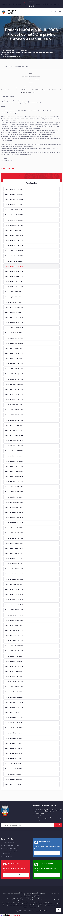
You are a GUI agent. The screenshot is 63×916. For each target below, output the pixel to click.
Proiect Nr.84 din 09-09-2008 (14, 369)
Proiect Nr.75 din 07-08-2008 (14, 415)
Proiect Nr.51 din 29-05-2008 (13, 528)
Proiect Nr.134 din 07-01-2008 (14, 189)
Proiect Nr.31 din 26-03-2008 (14, 630)
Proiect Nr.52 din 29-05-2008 (14, 522)
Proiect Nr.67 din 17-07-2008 (14, 451)
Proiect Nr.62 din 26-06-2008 (14, 476)
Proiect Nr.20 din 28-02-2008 (14, 687)
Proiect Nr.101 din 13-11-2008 (13, 281)
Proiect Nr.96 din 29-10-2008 (14, 307)
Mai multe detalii (47, 853)
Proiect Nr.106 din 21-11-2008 (14, 256)
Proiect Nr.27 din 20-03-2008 (14, 651)
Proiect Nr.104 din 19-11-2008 (14, 266)
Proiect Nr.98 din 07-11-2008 (13, 297)
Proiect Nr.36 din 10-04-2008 (14, 605)
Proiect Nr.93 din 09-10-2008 (14, 322)
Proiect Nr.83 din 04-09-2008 (14, 374)
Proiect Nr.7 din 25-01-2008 (13, 753)
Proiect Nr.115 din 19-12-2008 (14, 210)
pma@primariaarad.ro (43, 816)
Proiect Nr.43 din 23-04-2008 (14, 569)
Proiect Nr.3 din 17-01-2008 (13, 774)
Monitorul (13, 50)
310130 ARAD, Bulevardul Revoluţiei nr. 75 (49, 810)
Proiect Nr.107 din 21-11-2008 (14, 251)
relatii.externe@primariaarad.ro (46, 818)
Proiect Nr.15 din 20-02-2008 (14, 712)
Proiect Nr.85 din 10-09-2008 (14, 363)
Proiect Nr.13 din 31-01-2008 (13, 723)
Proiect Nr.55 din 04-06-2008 (14, 512)
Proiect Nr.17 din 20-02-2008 (14, 702)
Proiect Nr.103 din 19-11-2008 (14, 271)
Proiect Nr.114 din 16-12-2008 (14, 215)
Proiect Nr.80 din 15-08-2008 (14, 389)
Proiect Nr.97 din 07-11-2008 (13, 302)
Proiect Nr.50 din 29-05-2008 (14, 533)
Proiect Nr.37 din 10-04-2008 (14, 599)
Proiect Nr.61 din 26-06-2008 (14, 481)
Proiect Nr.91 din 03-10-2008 (13, 333)
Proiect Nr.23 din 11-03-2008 (13, 671)
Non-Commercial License (14, 915)
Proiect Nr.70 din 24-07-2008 (14, 435)
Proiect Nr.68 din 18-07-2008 (14, 446)
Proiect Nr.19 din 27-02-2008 (14, 692)
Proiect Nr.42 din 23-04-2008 (14, 574)
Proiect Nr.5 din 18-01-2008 (13, 764)
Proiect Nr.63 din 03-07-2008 (14, 471)
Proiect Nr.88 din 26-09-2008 (14, 348)
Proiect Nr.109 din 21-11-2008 (14, 240)
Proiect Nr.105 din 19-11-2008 (14, 261)
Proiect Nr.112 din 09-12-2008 (14, 225)
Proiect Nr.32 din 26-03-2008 (14, 625)
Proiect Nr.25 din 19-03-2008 (14, 661)
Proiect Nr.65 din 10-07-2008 (14, 461)
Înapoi (13, 168)
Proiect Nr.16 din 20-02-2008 (14, 707)
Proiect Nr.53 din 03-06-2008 (14, 517)
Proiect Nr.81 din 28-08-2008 (14, 384)
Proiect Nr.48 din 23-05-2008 (14, 543)
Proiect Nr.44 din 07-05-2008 (14, 563)
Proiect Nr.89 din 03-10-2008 (14, 343)
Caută (58, 825)
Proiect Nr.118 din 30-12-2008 (14, 194)
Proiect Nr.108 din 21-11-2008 (14, 245)
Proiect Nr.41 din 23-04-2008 (14, 579)
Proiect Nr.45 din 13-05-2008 (14, 558)
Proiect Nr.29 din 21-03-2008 (14, 640)
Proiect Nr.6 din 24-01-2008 (13, 758)
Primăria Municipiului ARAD (39, 911)
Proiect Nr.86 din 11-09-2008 (13, 358)
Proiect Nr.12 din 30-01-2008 (13, 728)
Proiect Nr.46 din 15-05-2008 (14, 553)
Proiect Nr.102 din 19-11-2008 (14, 276)
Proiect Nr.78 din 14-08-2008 (14, 399)
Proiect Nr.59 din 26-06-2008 (14, 492)
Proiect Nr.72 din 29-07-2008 (14, 425)
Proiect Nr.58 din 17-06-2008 (14, 497)
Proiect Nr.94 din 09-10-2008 (14, 317)
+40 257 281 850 (30, 2)
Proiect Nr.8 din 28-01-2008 (13, 748)
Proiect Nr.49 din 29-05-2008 (14, 538)
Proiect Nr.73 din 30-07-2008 (14, 420)
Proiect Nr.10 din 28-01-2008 (13, 738)
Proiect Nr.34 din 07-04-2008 (14, 615)
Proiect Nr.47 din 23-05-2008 (14, 548)
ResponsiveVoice (12, 914)
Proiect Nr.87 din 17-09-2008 (14, 353)
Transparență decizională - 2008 (10, 56)
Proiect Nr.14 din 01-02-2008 (14, 717)
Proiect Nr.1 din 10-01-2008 (13, 784)
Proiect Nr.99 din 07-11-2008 (13, 292)
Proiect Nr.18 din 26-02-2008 (14, 697)
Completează (16, 875)
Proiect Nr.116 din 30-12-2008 (14, 204)
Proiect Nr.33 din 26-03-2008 (14, 620)
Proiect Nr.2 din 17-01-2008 (13, 779)
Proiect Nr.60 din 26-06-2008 (14, 487)
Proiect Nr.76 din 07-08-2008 (14, 410)
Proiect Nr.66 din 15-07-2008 (14, 456)
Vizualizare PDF (5, 168)
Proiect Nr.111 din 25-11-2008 (13, 230)
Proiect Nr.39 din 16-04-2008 (14, 589)
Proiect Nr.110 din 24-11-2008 (14, 235)
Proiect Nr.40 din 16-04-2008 (14, 584)
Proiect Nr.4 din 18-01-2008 (13, 769)
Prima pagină (5, 50)
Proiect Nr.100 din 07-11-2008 (14, 286)
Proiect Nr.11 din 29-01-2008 (13, 733)
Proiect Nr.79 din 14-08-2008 (14, 394)
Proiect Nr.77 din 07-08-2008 (14, 404)
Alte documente (22, 50)
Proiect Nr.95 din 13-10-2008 (13, 312)
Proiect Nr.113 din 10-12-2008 (14, 220)
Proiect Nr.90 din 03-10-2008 (14, 338)
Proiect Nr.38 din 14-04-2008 (14, 594)
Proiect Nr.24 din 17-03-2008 (14, 666)
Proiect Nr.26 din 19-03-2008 (14, 656)
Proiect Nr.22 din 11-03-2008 (13, 676)
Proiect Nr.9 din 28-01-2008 (13, 743)
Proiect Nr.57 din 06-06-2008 (14, 502)
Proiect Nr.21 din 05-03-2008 (14, 681)
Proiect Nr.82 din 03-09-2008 (14, 379)
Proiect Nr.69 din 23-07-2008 (14, 440)
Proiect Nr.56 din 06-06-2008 (14, 507)
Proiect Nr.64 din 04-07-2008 (14, 466)
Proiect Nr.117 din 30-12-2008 (14, 199)
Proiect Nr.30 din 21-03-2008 (14, 635)
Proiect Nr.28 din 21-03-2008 (14, 646)
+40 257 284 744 (40, 814)
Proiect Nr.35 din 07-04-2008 (14, 610)
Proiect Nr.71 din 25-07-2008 (14, 430)
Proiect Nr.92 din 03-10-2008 (14, 328)
